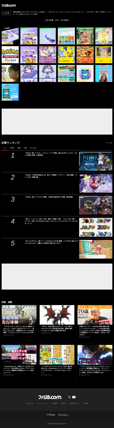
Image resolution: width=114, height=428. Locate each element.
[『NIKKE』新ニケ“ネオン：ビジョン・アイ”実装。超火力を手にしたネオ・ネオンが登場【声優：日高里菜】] (95, 161)
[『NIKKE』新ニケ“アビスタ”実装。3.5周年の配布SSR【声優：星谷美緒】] (95, 205)
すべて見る (109, 143)
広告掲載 (85, 403)
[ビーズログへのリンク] (64, 415)
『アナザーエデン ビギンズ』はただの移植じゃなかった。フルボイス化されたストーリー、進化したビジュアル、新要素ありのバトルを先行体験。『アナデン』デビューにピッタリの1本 (18, 329)
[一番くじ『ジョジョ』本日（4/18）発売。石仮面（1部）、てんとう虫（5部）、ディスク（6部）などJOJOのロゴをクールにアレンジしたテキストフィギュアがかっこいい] (95, 227)
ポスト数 (33, 148)
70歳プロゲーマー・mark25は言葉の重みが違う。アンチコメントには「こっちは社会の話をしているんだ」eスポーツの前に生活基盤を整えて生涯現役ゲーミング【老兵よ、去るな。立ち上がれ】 (95, 330)
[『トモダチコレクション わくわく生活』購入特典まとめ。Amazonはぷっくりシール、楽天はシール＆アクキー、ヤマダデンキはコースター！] (57, 354)
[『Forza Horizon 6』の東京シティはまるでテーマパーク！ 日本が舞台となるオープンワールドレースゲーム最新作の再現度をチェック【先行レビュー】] (19, 354)
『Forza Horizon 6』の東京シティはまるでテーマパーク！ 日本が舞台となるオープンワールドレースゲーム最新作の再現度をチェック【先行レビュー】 (19, 369)
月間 (25, 148)
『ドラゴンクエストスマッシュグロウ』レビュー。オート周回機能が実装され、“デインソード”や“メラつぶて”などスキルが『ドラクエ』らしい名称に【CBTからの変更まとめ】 (94, 369)
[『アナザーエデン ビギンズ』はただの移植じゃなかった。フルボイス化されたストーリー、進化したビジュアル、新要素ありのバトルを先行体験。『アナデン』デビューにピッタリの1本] (19, 315)
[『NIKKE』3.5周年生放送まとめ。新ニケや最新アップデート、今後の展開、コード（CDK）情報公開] (95, 183)
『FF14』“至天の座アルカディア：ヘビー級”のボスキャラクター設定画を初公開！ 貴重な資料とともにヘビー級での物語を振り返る (56, 328)
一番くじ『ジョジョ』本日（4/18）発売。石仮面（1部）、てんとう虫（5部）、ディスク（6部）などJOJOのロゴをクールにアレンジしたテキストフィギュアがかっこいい (51, 221)
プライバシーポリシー (43, 403)
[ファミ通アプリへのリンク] (50, 415)
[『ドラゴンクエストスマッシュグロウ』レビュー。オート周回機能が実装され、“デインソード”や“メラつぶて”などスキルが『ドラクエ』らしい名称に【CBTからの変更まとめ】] (94, 354)
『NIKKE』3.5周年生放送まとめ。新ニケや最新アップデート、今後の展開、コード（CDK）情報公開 (51, 176)
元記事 (5, 13)
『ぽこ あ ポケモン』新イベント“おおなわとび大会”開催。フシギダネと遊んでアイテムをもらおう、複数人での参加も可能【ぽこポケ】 (51, 242)
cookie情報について (74, 403)
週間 (18, 148)
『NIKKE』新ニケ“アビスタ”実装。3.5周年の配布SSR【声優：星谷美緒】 (49, 197)
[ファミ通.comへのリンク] (9, 5)
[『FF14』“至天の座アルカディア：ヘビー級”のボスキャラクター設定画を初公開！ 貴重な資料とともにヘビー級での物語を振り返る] (57, 315)
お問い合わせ (29, 403)
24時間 (12, 148)
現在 (4, 148)
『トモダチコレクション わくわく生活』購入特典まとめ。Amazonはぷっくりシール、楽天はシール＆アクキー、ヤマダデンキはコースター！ (56, 369)
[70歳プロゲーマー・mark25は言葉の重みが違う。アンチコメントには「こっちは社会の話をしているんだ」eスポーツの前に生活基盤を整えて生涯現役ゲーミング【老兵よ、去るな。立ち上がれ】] (94, 315)
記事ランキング (11, 142)
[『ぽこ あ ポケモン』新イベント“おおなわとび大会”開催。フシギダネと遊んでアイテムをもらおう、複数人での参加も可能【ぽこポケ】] (95, 249)
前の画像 (49, 20)
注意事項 (63, 403)
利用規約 (54, 403)
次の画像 (64, 20)
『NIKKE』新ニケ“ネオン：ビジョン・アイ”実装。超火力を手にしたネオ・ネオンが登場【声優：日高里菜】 (51, 154)
